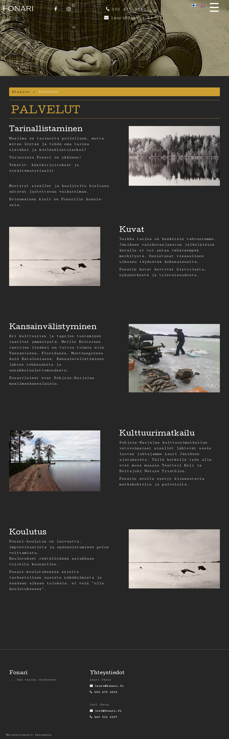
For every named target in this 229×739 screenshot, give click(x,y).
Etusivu (20, 92)
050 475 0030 (128, 9)
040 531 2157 (105, 717)
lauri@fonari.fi (132, 17)
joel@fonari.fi (108, 710)
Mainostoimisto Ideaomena (29, 734)
